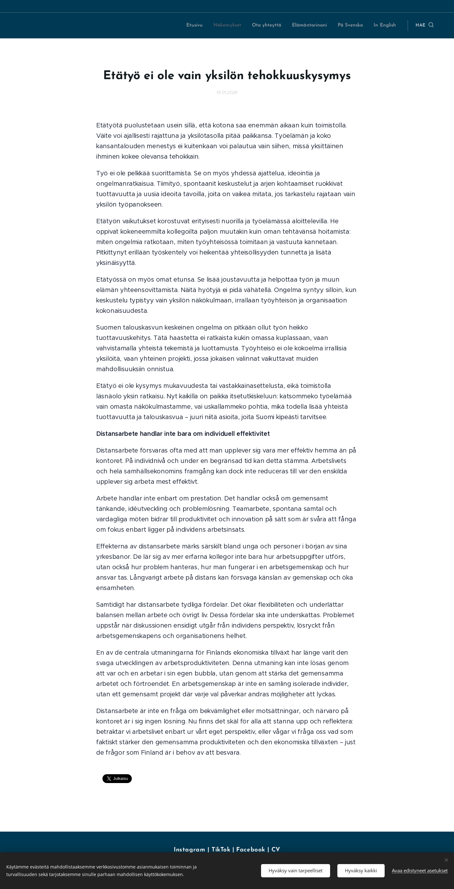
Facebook (250, 850)
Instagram (189, 850)
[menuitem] (197, 25)
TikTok (222, 850)
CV (275, 850)
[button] (424, 25)
